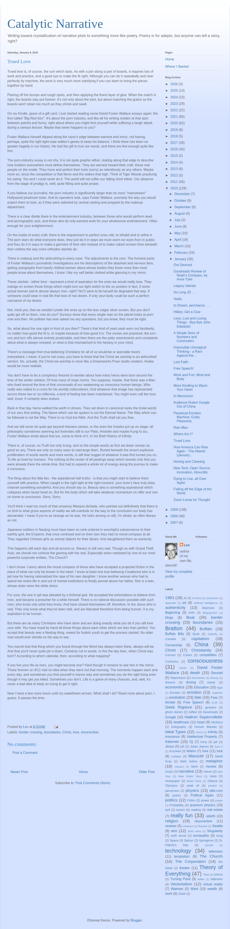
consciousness (205, 661)
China (201, 644)
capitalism (200, 638)
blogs (169, 617)
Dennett (217, 673)
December (182, 194)
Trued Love (182, 440)
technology (178, 851)
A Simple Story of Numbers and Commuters (186, 337)
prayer (219, 800)
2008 (174, 516)
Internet (172, 741)
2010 (174, 188)
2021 (174, 116)
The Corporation (190, 861)
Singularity (215, 831)
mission (179, 766)
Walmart (177, 889)
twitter (200, 879)
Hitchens (217, 722)
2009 (174, 509)
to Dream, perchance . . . (192, 305)
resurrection (89, 732)
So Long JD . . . (185, 292)
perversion (172, 790)
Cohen (187, 655)
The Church (211, 856)
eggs (220, 687)
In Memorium (183, 396)
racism (180, 809)
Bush (196, 634)
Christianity (201, 650)
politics (171, 800)
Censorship (173, 645)
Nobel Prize (194, 781)
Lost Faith (181, 362)
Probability (177, 805)
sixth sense (179, 835)
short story (194, 831)
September (183, 207)
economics (174, 687)
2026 (174, 84)
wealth (212, 889)
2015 (174, 155)
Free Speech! (184, 368)
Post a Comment (25, 752)
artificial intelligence (206, 603)
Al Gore (196, 598)
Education (201, 687)
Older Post (147, 772)
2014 (174, 162)
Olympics (171, 785)
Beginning (172, 612)
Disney (214, 677)
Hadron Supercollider (204, 717)
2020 (174, 123)
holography (178, 727)
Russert (202, 826)
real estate (215, 809)
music (169, 771)
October (180, 200)
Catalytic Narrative (55, 23)
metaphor (214, 761)
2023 (174, 103)
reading (196, 809)
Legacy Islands (185, 286)
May (178, 233)
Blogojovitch (210, 612)
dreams (170, 682)
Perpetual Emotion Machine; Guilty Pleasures (187, 417)
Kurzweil (175, 751)
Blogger (136, 920)
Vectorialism (181, 884)
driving (191, 682)
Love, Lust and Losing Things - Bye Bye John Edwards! (192, 322)
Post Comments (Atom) (92, 783)
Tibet (206, 874)
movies (211, 766)
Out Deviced (183, 265)
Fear (214, 697)
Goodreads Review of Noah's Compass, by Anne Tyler (190, 275)
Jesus (169, 746)
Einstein (175, 692)
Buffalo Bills (174, 634)
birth (192, 612)
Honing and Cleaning (189, 461)
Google (170, 717)
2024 (174, 97)
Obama (212, 781)
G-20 (214, 702)
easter (211, 682)
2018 (174, 136)
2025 (174, 90)
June (178, 226)
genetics (210, 707)
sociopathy (201, 835)
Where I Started (177, 66)
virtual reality (213, 884)
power (205, 800)
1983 (169, 598)
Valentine (216, 879)
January (180, 259)
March (179, 246)
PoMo (191, 800)
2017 (174, 142)
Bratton (174, 628)
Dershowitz (198, 677)
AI (185, 598)
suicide (209, 845)
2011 (174, 182)
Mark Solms (188, 761)
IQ (191, 742)
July (177, 220)
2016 (174, 149)
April (178, 239)
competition (208, 655)
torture (218, 874)
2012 (174, 175)
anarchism (212, 598)
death (195, 672)
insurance (172, 736)
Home (83, 772)
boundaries (52, 732)
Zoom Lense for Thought (192, 500)
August (180, 213)
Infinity (212, 732)
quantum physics (202, 805)
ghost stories (174, 712)
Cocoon (170, 655)
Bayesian (208, 608)
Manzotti (196, 756)
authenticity (175, 607)
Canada (170, 639)
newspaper (172, 781)
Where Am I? (183, 434)
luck (220, 751)
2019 (174, 130)
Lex (187, 545)
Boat (190, 617)
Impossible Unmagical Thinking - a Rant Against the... (190, 351)
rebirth (210, 816)
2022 (174, 110)
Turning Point (180, 879)
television (216, 851)
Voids (178, 299)
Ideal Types (175, 732)
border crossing (30, 732)
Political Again (201, 795)
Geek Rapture (178, 707)
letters (191, 751)
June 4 (218, 746)
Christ (66, 732)
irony (204, 742)
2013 (174, 169)
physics (192, 790)
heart (201, 722)
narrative (186, 771)
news (213, 776)
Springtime (206, 840)
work (168, 893)
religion (171, 821)
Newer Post (19, 772)
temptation (182, 856)
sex (174, 831)
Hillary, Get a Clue (187, 312)
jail (215, 742)
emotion (194, 692)
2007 (174, 522)
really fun (182, 815)
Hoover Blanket (205, 727)
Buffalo (206, 629)
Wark (194, 889)
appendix (170, 603)
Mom (194, 766)
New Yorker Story (190, 776)
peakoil (212, 785)
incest (199, 732)
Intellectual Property (202, 736)
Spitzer (188, 840)
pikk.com (216, 790)
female (170, 702)
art (184, 603)
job (182, 746)
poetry (176, 795)
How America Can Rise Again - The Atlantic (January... (191, 451)
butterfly (212, 634)
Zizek (181, 893)
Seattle (217, 826)
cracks (183, 667)
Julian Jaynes (199, 746)
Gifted (193, 712)
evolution (177, 697)
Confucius (172, 661)
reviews (170, 826)
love (76, 732)
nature (207, 771)
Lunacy (176, 756)
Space (174, 840)
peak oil (193, 785)
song (219, 835)
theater (184, 868)
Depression (178, 677)
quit (167, 809)
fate (198, 697)
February (181, 252)
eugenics (217, 692)
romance (188, 826)
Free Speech (193, 702)
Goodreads (210, 712)
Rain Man (181, 427)
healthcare (181, 722)
